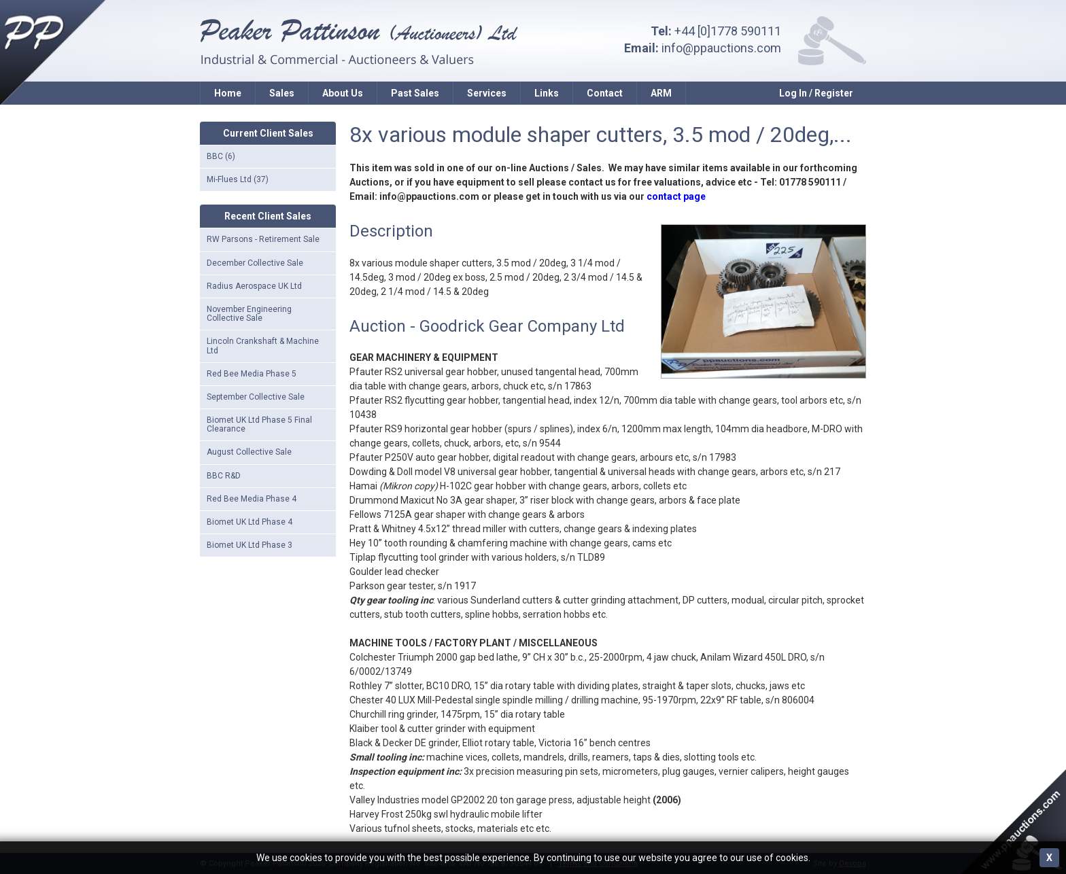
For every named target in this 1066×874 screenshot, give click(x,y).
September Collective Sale (256, 397)
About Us (342, 93)
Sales (281, 93)
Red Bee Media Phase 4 (251, 499)
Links (546, 93)
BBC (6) (221, 156)
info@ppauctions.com (721, 48)
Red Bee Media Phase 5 (251, 374)
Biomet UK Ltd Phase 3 (249, 545)
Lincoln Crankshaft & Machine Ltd (263, 345)
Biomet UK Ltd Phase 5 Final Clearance (259, 424)
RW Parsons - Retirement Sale (263, 239)
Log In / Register (816, 93)
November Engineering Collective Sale (249, 313)
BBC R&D (224, 475)
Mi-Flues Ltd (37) (238, 179)
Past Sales (415, 93)
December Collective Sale (255, 263)
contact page (676, 196)
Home (227, 93)
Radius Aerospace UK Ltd (254, 286)
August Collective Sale (249, 452)
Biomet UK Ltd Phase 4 (249, 522)
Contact (605, 93)
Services (486, 93)
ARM (661, 93)
